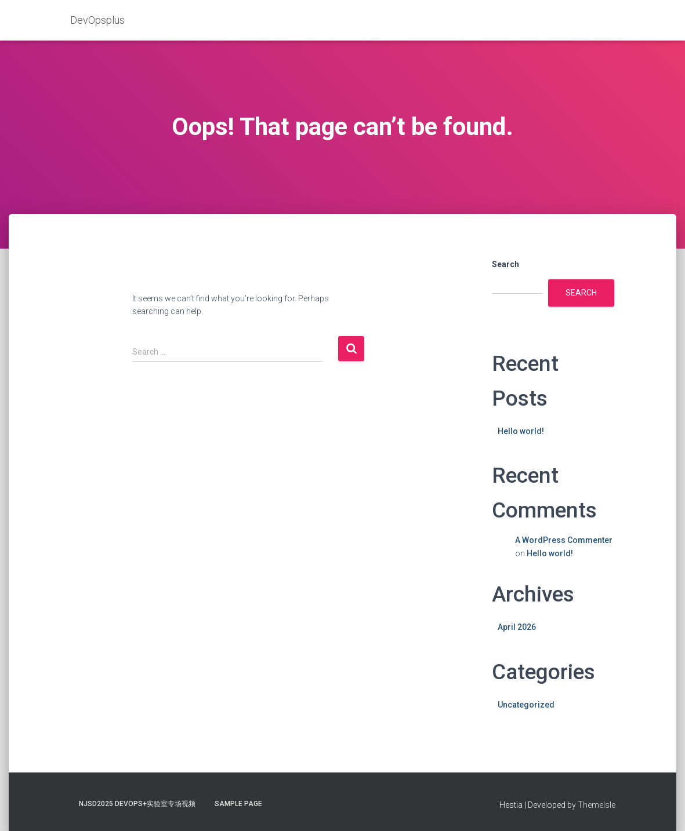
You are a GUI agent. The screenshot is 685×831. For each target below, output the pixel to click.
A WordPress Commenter (563, 540)
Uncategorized (526, 704)
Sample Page (238, 804)
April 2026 (517, 627)
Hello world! (521, 431)
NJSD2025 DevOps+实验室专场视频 (137, 804)
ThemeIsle (596, 805)
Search (505, 264)
